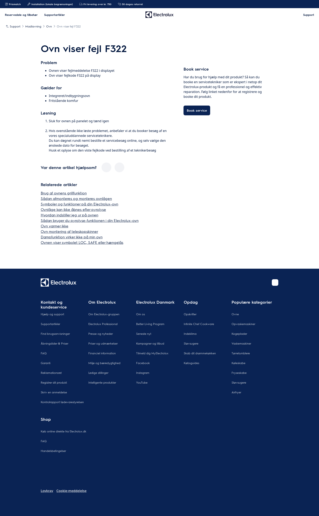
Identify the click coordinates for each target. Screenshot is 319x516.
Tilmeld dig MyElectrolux (152, 353)
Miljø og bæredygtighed (104, 363)
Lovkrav (47, 491)
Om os (140, 314)
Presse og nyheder (100, 333)
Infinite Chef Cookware (199, 324)
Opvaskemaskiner (243, 324)
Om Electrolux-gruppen (103, 314)
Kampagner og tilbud (150, 343)
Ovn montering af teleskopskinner (69, 231)
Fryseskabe (239, 372)
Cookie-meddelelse (71, 491)
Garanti (45, 363)
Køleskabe (238, 363)
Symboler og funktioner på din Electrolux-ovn (79, 204)
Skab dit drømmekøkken (200, 353)
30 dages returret (130, 4)
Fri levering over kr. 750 (95, 4)
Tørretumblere (241, 353)
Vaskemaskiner (241, 343)
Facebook (143, 363)
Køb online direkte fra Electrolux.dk (63, 431)
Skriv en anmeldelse (54, 392)
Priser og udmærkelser (103, 343)
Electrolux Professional (103, 324)
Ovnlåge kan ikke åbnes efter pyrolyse (73, 209)
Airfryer (236, 392)
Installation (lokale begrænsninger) (50, 4)
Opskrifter (190, 314)
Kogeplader (239, 333)
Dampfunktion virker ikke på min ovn (72, 237)
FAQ (44, 353)
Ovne (235, 314)
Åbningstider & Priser (54, 343)
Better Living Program (150, 324)
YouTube (141, 382)
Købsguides (191, 363)
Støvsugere (191, 343)
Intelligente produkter (102, 382)
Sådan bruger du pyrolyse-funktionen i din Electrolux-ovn (90, 220)
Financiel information (102, 353)
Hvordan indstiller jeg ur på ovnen (69, 215)
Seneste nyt (143, 333)
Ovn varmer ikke (54, 226)
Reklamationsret (51, 372)
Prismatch (13, 4)
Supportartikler (50, 324)
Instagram (142, 372)
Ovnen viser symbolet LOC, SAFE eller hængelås (82, 242)
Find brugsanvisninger (55, 333)
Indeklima (190, 333)
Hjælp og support (52, 314)
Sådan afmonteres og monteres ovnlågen (76, 198)
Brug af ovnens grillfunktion (64, 193)
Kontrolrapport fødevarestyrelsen (62, 402)
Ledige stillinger (98, 372)
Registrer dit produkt (54, 382)
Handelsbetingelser (53, 451)
